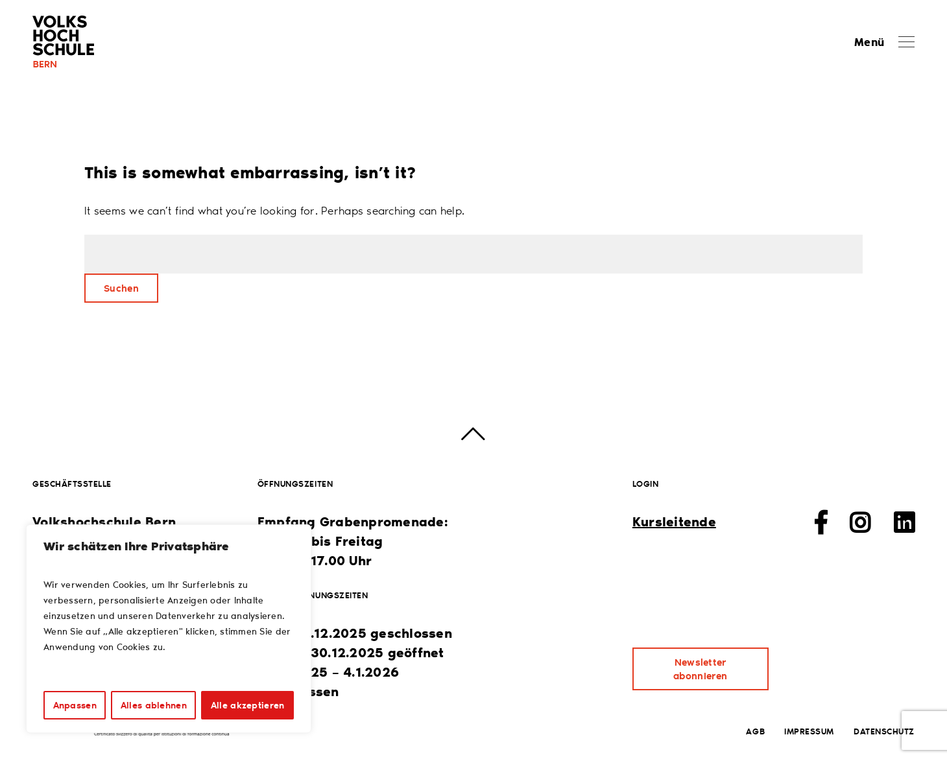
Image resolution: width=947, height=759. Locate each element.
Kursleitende (674, 521)
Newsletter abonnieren (700, 669)
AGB (755, 731)
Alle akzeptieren (247, 705)
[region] (168, 628)
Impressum (809, 731)
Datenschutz (884, 731)
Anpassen (75, 705)
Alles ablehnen (154, 705)
